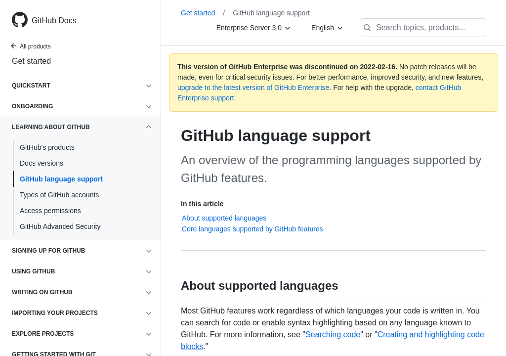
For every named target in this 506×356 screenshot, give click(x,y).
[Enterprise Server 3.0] (254, 27)
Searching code (332, 334)
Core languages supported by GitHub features (252, 229)
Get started (31, 61)
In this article (202, 204)
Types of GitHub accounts (59, 195)
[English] (327, 27)
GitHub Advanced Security (60, 226)
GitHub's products (47, 147)
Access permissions (50, 211)
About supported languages (224, 218)
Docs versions (41, 163)
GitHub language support (61, 179)
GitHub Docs (54, 20)
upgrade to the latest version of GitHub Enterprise (253, 87)
